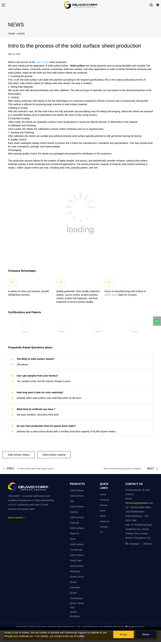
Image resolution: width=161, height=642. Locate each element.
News (103, 516)
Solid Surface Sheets (19, 454)
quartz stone (111, 294)
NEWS (21, 33)
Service (104, 505)
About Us (105, 521)
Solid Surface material (54, 454)
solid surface (42, 62)
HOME (11, 33)
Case (102, 510)
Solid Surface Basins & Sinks (77, 533)
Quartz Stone (77, 576)
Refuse (145, 634)
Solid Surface (77, 490)
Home (103, 494)
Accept (123, 634)
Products (104, 499)
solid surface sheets (18, 69)
